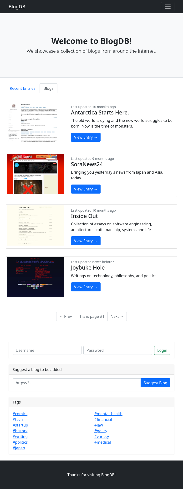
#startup (20, 425)
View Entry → (86, 137)
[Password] (117, 350)
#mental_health (108, 413)
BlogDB (17, 6)
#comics (20, 413)
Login (162, 350)
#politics (20, 442)
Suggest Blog (155, 382)
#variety (101, 436)
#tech (18, 419)
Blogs (49, 88)
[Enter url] (77, 382)
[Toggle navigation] (167, 6)
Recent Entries (23, 88)
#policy (100, 430)
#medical (102, 442)
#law (98, 425)
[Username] (47, 350)
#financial (103, 419)
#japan (19, 448)
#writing (20, 436)
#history (20, 430)
